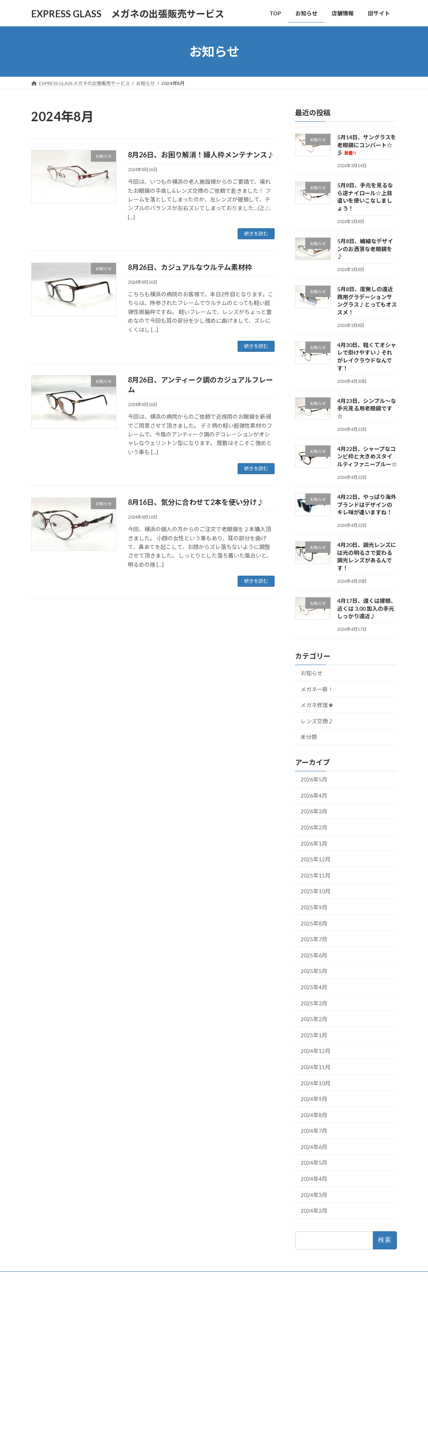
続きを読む (256, 233)
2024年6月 (314, 1147)
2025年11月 (315, 875)
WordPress (171, 1416)
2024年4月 (314, 1178)
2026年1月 (314, 843)
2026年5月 (314, 779)
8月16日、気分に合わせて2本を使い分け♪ (196, 502)
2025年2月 (314, 1019)
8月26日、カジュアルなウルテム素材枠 (190, 267)
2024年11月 (315, 1067)
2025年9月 (314, 907)
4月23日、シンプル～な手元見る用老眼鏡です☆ (366, 408)
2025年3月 (314, 1003)
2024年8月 (314, 1115)
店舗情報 (171, 1336)
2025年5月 (314, 971)
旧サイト (171, 1350)
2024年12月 (315, 1051)
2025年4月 (314, 987)
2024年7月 (314, 1130)
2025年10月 (315, 891)
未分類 (309, 737)
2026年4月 (314, 795)
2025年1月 (314, 1035)
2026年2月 (314, 827)
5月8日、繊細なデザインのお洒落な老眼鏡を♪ (365, 249)
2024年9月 (314, 1099)
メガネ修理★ (317, 705)
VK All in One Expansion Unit (265, 1416)
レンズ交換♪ (317, 721)
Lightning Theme (212, 1416)
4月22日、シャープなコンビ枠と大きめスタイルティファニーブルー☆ (367, 456)
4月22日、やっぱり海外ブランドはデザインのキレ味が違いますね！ (366, 504)
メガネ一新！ (317, 689)
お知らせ (312, 673)
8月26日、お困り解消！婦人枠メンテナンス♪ (201, 154)
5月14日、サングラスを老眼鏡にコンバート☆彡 (366, 145)
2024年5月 (314, 1163)
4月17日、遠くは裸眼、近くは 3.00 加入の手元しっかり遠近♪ (366, 608)
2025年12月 (315, 859)
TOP (166, 1309)
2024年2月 (314, 1210)
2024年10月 (315, 1083)
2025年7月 (314, 939)
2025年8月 (314, 923)
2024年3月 (314, 1195)
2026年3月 (314, 811)
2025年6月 (314, 955)
